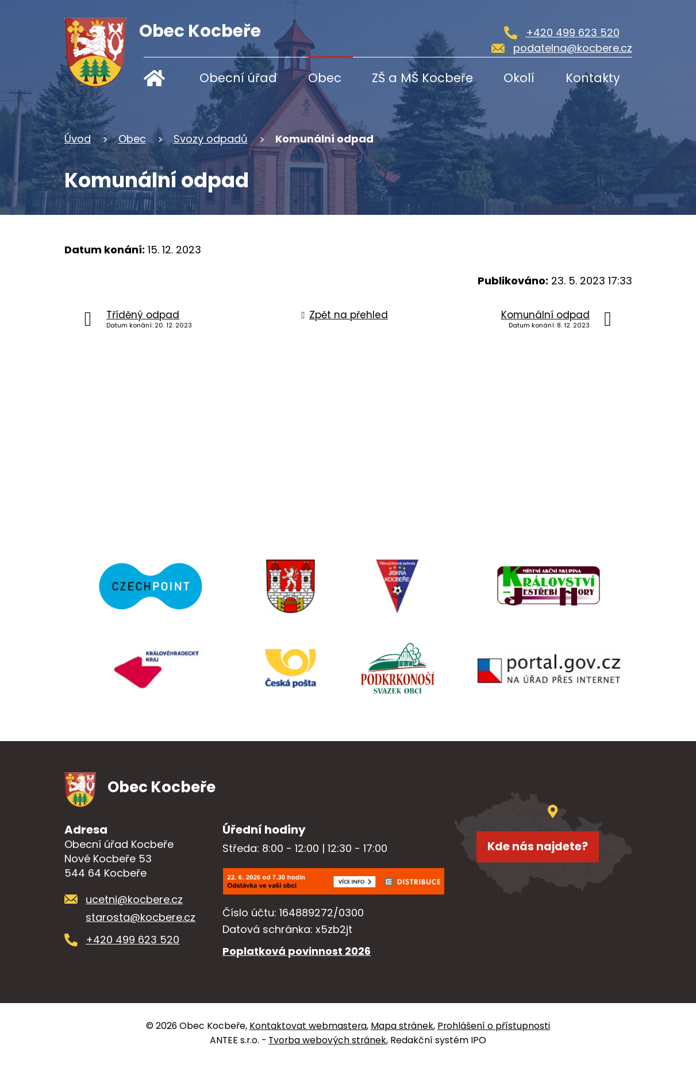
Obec (324, 78)
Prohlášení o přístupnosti (493, 1031)
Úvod (162, 78)
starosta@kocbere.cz (140, 922)
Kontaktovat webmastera (308, 1031)
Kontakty (593, 78)
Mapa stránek (402, 1031)
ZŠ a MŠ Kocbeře (422, 78)
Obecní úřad (238, 78)
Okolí (519, 78)
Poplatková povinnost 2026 (296, 956)
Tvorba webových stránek (327, 1045)
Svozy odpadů (211, 139)
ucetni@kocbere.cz (134, 904)
